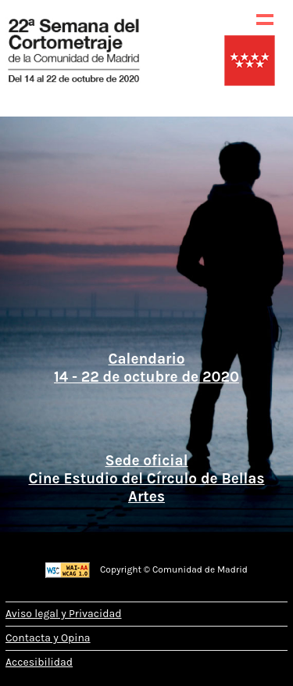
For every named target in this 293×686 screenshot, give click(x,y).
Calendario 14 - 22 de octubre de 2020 (146, 368)
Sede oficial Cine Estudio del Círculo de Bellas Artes (146, 475)
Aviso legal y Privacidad (63, 613)
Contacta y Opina (48, 638)
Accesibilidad (39, 662)
